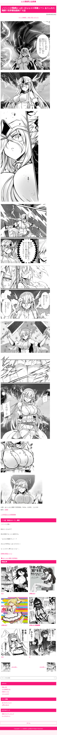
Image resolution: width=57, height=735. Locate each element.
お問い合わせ (5, 705)
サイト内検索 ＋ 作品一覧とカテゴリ (29, 17)
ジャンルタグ (5, 694)
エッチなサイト (6, 716)
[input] (28, 678)
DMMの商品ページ (6, 553)
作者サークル (5, 691)
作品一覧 (4, 687)
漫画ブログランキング (8, 713)
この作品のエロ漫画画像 (8, 514)
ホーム (28, 723)
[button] (54, 678)
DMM (6, 509)
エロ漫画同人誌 (6, 689)
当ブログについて (7, 702)
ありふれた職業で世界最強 (9, 558)
